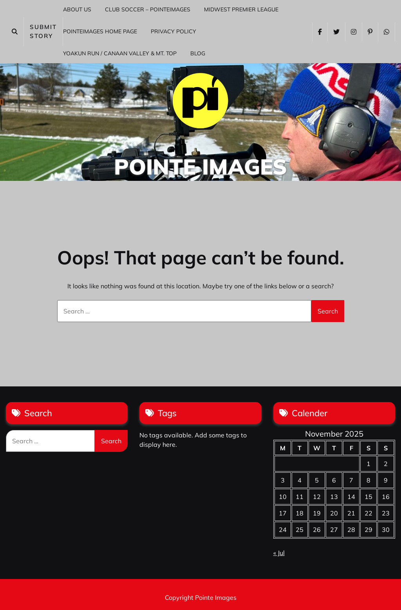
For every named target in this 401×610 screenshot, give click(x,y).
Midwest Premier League (241, 9)
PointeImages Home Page (100, 31)
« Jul (279, 553)
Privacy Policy (173, 31)
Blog (197, 53)
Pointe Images (200, 166)
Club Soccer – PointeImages (147, 9)
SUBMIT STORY (43, 31)
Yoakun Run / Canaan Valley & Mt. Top (120, 53)
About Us (77, 9)
